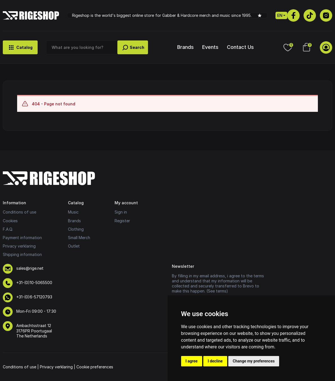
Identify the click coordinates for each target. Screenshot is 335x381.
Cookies (10, 220)
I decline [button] (215, 361)
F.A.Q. (8, 229)
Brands (185, 47)
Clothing (76, 229)
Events (210, 47)
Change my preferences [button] (254, 361)
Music (73, 212)
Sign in (121, 212)
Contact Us (240, 47)
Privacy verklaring (19, 246)
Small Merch (79, 237)
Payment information (22, 237)
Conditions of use (19, 212)
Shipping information (22, 254)
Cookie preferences (94, 366)
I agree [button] (192, 361)
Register (122, 220)
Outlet (74, 246)
